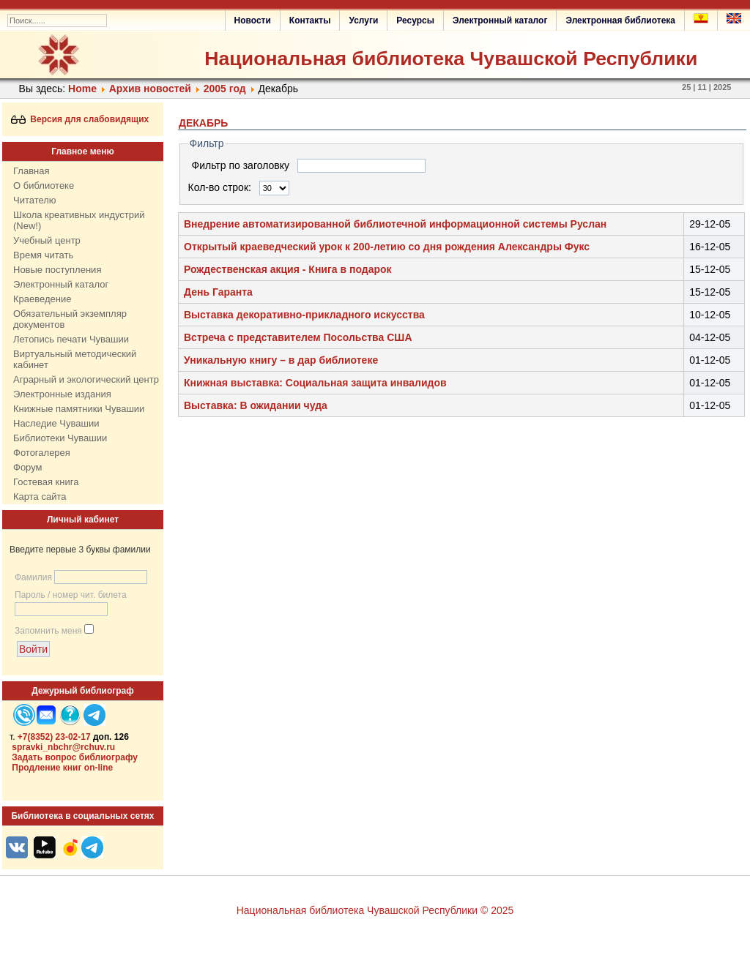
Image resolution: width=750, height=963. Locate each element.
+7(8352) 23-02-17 (54, 737)
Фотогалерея (41, 452)
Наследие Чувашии (56, 423)
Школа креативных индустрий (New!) (79, 220)
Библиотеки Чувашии (60, 437)
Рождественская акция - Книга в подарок (288, 269)
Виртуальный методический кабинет (74, 359)
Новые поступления (57, 269)
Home (82, 88)
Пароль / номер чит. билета (71, 595)
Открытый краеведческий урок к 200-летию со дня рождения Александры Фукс (387, 246)
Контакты (310, 20)
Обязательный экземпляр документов (70, 319)
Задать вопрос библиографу (75, 757)
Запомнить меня (48, 631)
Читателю (34, 200)
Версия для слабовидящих (80, 119)
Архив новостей (150, 88)
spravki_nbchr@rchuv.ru (63, 747)
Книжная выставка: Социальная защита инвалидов (315, 383)
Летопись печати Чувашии (71, 339)
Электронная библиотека (620, 20)
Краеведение (42, 298)
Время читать (43, 255)
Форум (27, 467)
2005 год (225, 88)
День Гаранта (218, 292)
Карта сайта (39, 496)
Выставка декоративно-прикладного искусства (304, 315)
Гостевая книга (45, 481)
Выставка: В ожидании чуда (255, 405)
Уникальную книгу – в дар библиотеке (281, 360)
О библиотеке (43, 185)
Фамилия (33, 577)
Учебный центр (47, 240)
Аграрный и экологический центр (86, 379)
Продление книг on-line (62, 767)
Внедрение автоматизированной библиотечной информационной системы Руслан (395, 224)
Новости (252, 20)
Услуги (363, 20)
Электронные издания (62, 394)
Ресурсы (415, 20)
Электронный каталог (500, 20)
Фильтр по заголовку (242, 165)
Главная (31, 170)
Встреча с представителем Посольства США (298, 337)
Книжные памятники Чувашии (78, 408)
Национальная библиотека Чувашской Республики (450, 59)
